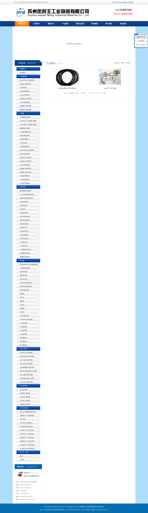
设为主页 (116, 2)
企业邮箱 (130, 2)
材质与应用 (80, 24)
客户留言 (109, 24)
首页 (122, 63)
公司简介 (36, 24)
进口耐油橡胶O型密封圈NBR (67, 88)
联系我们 (123, 24)
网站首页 (22, 24)
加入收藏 (123, 2)
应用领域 (94, 24)
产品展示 (65, 24)
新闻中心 (51, 24)
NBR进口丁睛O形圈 (110, 88)
